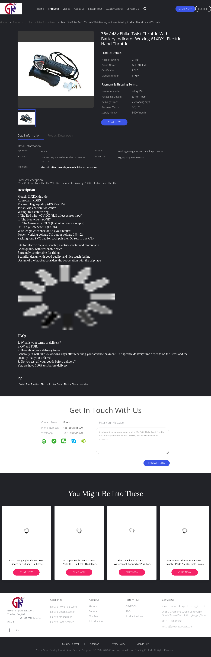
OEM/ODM (132, 606)
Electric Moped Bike (61, 616)
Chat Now (185, 8)
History (93, 606)
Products (53, 8)
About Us (79, 8)
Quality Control (114, 8)
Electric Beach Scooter (62, 611)
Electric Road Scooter (62, 622)
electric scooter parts (51, 384)
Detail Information (29, 135)
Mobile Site (143, 644)
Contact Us (133, 8)
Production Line (134, 616)
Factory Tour (95, 8)
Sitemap (94, 644)
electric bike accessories (76, 384)
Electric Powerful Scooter (64, 606)
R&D (128, 611)
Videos (66, 8)
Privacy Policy (118, 644)
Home (40, 8)
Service (93, 611)
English (203, 9)
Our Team (94, 616)
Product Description (60, 135)
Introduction (96, 621)
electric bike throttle (28, 384)
